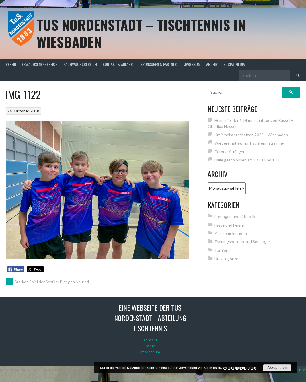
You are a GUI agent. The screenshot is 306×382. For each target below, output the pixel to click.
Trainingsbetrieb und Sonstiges (242, 241)
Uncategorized (227, 258)
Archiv (212, 64)
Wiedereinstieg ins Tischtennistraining (249, 143)
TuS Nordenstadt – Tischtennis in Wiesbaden (141, 33)
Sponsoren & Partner (159, 64)
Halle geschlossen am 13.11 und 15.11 (248, 159)
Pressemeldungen (230, 233)
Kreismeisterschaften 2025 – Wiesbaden (251, 134)
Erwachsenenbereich (40, 64)
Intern (150, 345)
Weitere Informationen (239, 367)
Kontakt (150, 339)
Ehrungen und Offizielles (236, 216)
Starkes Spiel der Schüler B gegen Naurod (47, 281)
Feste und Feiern (229, 225)
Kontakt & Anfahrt (119, 64)
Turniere (222, 250)
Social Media (234, 64)
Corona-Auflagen (229, 151)
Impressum (191, 64)
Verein (11, 64)
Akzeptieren (277, 368)
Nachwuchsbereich (80, 64)
